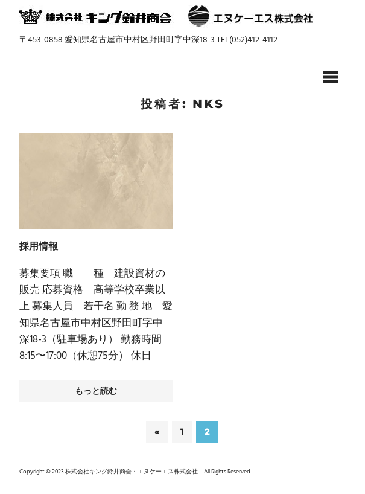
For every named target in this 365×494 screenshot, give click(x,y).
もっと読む (96, 390)
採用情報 (38, 246)
